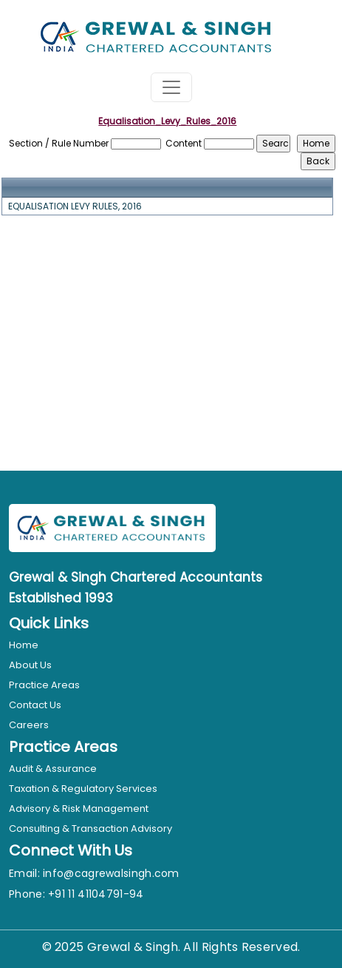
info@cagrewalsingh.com (111, 873)
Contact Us (35, 705)
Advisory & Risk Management (78, 808)
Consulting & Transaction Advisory (90, 828)
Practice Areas (44, 685)
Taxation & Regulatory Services (83, 789)
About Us (30, 665)
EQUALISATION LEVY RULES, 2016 (75, 206)
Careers (29, 725)
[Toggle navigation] (171, 87)
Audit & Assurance (53, 769)
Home (23, 645)
